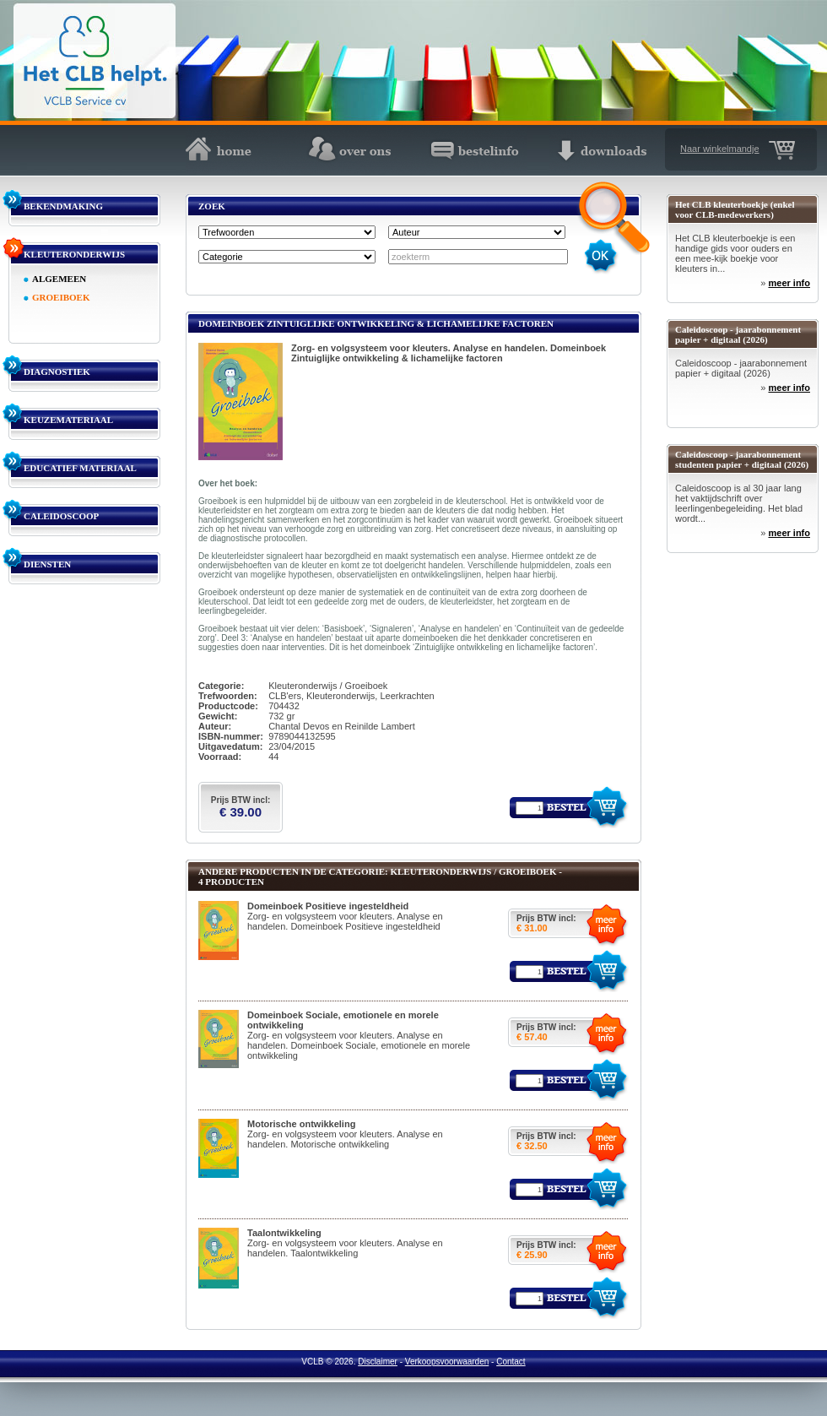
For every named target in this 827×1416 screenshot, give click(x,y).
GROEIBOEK (60, 297)
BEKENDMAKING (63, 206)
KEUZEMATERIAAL (68, 420)
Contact (510, 1361)
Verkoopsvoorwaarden (447, 1361)
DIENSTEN (47, 564)
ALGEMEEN (59, 279)
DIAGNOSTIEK (57, 371)
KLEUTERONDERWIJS (74, 254)
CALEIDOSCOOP (61, 516)
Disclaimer (377, 1361)
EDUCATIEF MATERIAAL (80, 468)
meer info (789, 283)
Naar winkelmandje (719, 149)
